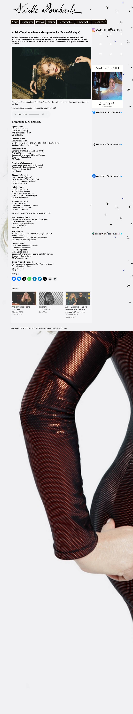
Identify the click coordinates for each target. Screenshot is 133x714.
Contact (64, 328)
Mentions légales (53, 328)
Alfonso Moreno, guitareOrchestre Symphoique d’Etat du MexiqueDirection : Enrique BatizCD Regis (28, 154)
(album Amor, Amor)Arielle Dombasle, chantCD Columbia (21, 131)
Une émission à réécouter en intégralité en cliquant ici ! (34, 108)
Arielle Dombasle (46, 9)
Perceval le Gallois (30, 213)
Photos (40, 21)
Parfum (51, 21)
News (15, 21)
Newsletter (99, 21)
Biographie (27, 21)
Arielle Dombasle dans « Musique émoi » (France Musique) (46, 32)
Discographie (65, 21)
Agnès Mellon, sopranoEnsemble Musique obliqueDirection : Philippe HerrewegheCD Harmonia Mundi (24, 192)
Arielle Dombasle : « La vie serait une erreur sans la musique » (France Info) (76, 309)
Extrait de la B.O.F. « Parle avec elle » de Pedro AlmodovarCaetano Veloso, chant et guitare (35, 142)
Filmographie (83, 21)
